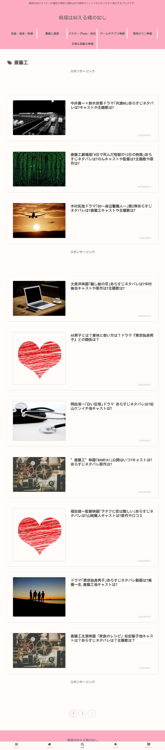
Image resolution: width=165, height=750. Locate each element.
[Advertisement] (82, 81)
